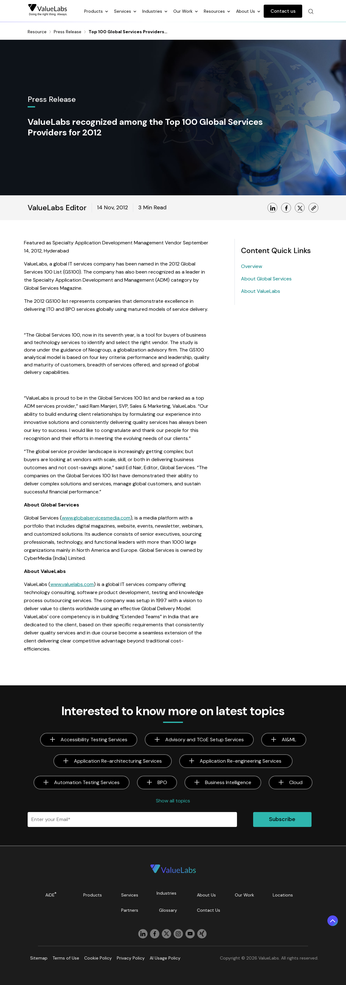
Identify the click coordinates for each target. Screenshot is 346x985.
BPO (162, 782)
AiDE (51, 894)
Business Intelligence (228, 782)
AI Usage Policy (165, 958)
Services (123, 11)
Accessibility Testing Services (94, 739)
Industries (152, 11)
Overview (251, 266)
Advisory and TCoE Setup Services (204, 739)
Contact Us (208, 910)
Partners (129, 910)
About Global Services (266, 278)
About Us (246, 11)
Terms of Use (65, 958)
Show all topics (173, 800)
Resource (37, 31)
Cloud (296, 782)
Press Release (67, 31)
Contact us (283, 11)
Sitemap (39, 958)
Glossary (168, 910)
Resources (215, 11)
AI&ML (289, 739)
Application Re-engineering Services (241, 761)
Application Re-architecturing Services (118, 761)
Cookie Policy (98, 958)
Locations (283, 895)
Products (94, 11)
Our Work (183, 11)
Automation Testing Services (87, 782)
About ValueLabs (260, 291)
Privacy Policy (131, 958)
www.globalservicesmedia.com (96, 518)
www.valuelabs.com (72, 584)
